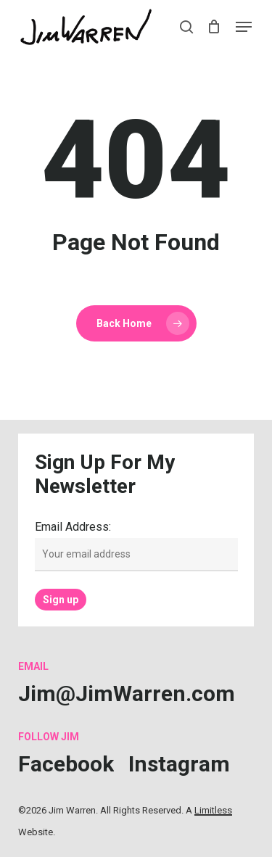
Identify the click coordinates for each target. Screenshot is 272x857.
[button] (244, 27)
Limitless (213, 810)
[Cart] (214, 27)
